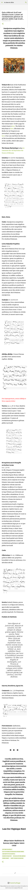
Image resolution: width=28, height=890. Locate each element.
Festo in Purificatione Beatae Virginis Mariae (13, 851)
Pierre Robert (5, 858)
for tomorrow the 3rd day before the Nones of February (13, 150)
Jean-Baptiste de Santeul (8, 853)
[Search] (26, 2)
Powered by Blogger (14, 883)
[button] (3, 24)
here (13, 126)
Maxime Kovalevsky (7, 856)
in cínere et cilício (9, 2)
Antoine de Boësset (7, 849)
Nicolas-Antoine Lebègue (19, 856)
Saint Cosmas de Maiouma (17, 858)
